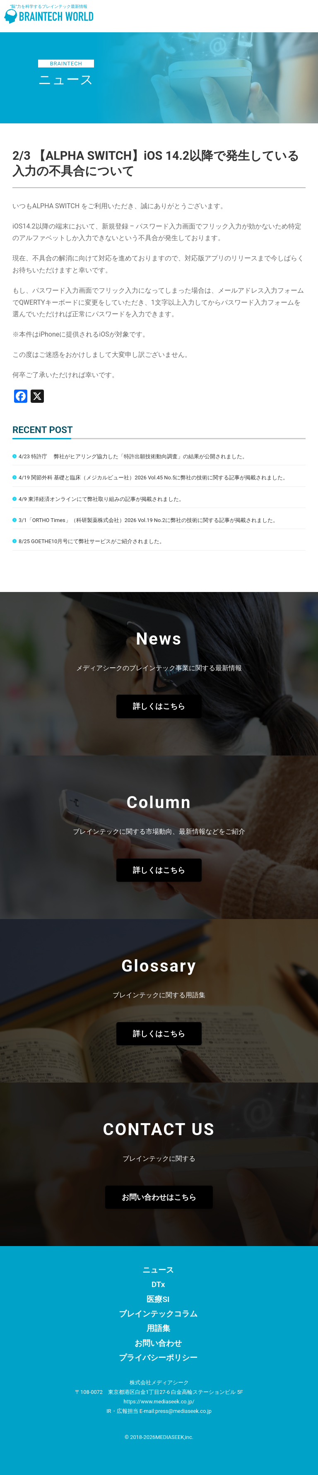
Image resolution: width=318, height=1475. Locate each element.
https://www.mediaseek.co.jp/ (158, 1401)
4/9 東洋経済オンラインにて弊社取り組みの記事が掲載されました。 (101, 499)
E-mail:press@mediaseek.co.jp (176, 1411)
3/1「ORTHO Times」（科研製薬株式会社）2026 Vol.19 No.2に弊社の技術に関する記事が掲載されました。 (148, 520)
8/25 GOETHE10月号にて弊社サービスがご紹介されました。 (92, 541)
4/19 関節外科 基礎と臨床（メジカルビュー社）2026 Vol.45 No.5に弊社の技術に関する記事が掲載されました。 (153, 477)
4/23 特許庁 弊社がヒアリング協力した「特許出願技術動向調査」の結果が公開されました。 (133, 456)
